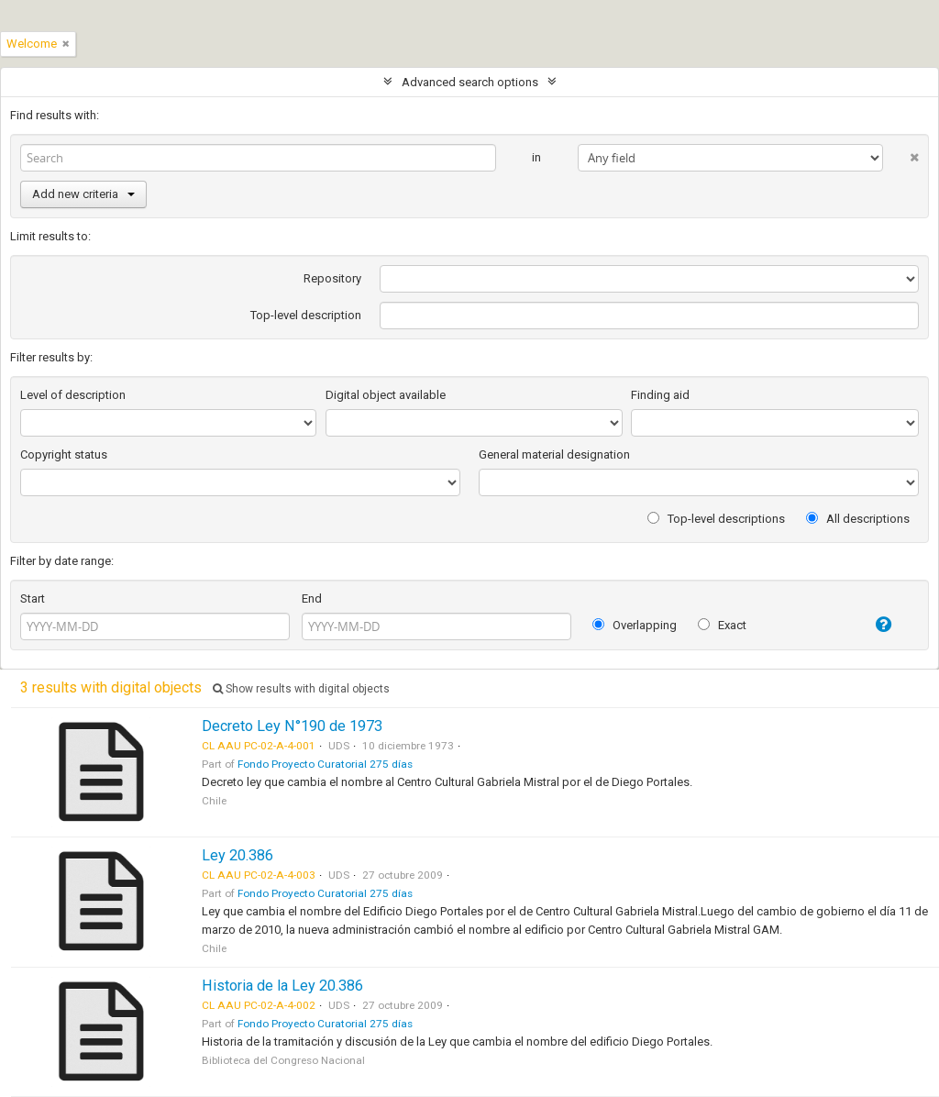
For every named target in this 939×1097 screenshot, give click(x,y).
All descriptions (858, 519)
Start (32, 598)
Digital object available (386, 395)
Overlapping (634, 625)
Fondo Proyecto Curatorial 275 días (325, 764)
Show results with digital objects (301, 688)
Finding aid (660, 395)
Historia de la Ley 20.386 (282, 985)
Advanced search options (470, 82)
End (312, 598)
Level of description (73, 395)
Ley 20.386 (237, 855)
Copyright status (63, 454)
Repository (332, 278)
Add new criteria (83, 194)
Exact (722, 625)
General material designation (554, 454)
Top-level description (305, 315)
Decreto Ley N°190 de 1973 (292, 726)
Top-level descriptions (716, 519)
